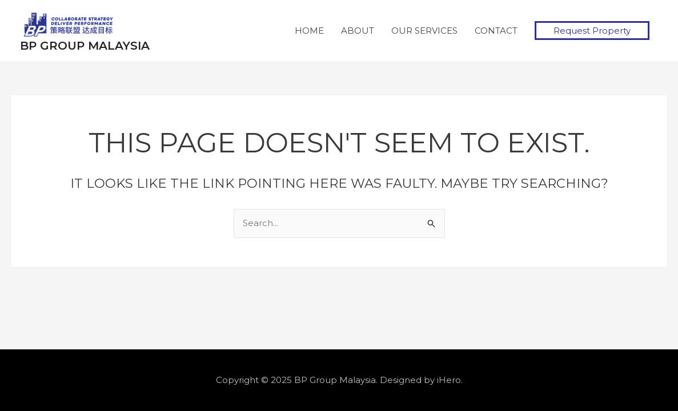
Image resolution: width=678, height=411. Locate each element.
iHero (449, 379)
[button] (592, 30)
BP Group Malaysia (85, 46)
